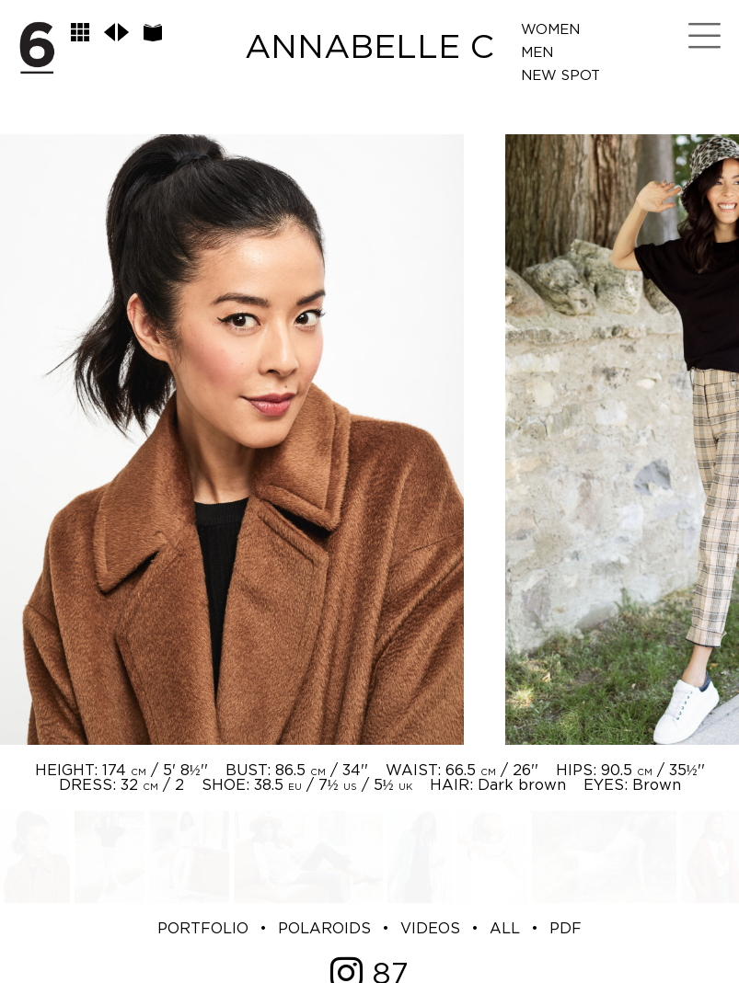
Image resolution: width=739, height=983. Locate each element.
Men (537, 53)
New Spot (560, 76)
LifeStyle (560, 122)
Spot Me (553, 99)
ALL (505, 943)
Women (550, 30)
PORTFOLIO (202, 943)
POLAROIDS (324, 943)
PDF (565, 943)
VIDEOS (430, 943)
